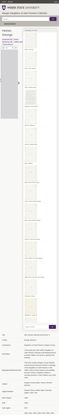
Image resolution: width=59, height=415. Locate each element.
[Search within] (36, 327)
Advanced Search (10, 24)
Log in (56, 2)
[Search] (26, 19)
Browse (10, 2)
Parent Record (8, 44)
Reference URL (7, 42)
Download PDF (7, 39)
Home (4, 2)
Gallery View (18, 42)
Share (16, 39)
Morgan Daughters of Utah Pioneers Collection (24, 13)
